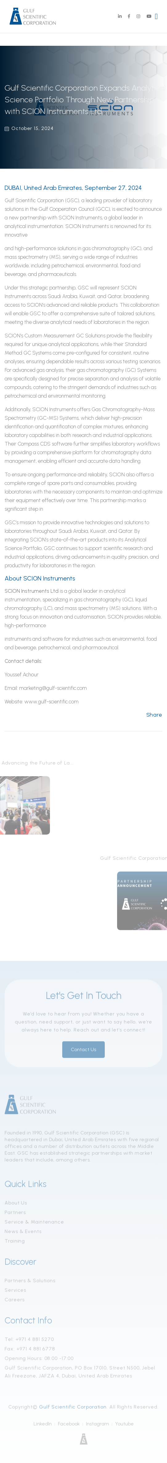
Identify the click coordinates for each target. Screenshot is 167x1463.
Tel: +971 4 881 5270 (29, 1341)
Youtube (124, 1426)
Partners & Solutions (30, 1282)
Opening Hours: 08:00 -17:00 (39, 1360)
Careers (15, 1301)
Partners (15, 1214)
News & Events (23, 1233)
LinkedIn (43, 1426)
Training (15, 1243)
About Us (16, 1205)
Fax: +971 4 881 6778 (30, 1351)
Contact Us (83, 1051)
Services (15, 1292)
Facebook (69, 1426)
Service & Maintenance (34, 1224)
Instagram (97, 1426)
